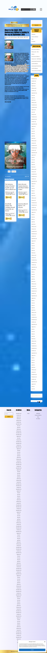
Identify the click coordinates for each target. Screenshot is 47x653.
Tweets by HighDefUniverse (36, 395)
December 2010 (34, 374)
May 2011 (33, 362)
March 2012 (33, 338)
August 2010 (34, 384)
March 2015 (33, 252)
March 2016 (33, 224)
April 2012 (33, 336)
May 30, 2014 (9, 213)
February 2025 (34, 88)
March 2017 (33, 195)
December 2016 (34, 202)
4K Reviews (33, 34)
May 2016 (33, 219)
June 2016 (33, 217)
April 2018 (33, 164)
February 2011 (34, 369)
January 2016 (34, 229)
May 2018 (33, 162)
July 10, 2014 (8, 37)
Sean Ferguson (14, 37)
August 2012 (34, 326)
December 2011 (34, 345)
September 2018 (34, 152)
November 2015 (34, 233)
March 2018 (33, 166)
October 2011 (34, 350)
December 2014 (34, 260)
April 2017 (33, 193)
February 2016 (34, 226)
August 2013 (34, 298)
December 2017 (34, 174)
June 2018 (33, 159)
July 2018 (33, 157)
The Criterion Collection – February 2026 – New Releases (36, 52)
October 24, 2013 (22, 192)
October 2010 (34, 379)
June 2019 (33, 131)
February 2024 (34, 102)
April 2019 (33, 135)
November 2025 (34, 78)
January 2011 (34, 372)
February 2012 (34, 341)
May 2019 (33, 133)
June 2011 (33, 360)
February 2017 (34, 198)
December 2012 (34, 317)
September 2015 (34, 238)
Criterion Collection (35, 36)
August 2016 (34, 212)
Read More (9, 197)
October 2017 (34, 178)
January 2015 (34, 257)
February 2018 (34, 169)
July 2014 (33, 271)
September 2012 (34, 324)
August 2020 (34, 109)
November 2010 (34, 376)
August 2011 (34, 355)
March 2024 (34, 100)
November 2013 (34, 291)
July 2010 (33, 386)
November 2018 (34, 147)
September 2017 (34, 181)
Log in (28, 413)
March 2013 (33, 310)
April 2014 (33, 279)
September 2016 (34, 209)
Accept (32, 649)
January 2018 (34, 171)
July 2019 (33, 128)
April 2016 (33, 221)
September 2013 (34, 295)
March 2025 (33, 85)
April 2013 (33, 307)
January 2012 (34, 343)
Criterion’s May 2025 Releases (36, 70)
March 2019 (33, 138)
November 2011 (34, 348)
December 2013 (34, 288)
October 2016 (34, 207)
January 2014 (34, 286)
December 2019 (34, 116)
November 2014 (34, 262)
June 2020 (33, 112)
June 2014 (33, 274)
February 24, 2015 (10, 192)
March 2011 (33, 367)
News (9, 171)
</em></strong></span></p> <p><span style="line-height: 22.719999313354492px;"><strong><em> (8, 109)
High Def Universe (14, 22)
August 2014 (34, 269)
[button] (44, 641)
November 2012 (34, 319)
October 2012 (34, 322)
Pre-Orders (14, 171)
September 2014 (34, 267)
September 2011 (34, 353)
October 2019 (34, 121)
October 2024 (34, 90)
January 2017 (34, 200)
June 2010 (33, 388)
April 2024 (33, 97)
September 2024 (34, 93)
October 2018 (34, 150)
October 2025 (34, 81)
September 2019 (34, 124)
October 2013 (34, 293)
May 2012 (33, 333)
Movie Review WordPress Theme (16, 651)
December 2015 (34, 231)
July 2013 (33, 300)
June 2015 (33, 245)
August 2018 (34, 155)
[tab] (17, 9)
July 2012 (33, 329)
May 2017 (33, 190)
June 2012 (33, 331)
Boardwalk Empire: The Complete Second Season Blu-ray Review (10, 207)
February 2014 (34, 283)
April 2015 (33, 250)
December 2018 (34, 145)
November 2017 (34, 176)
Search (36, 25)
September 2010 (34, 381)
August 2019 (34, 126)
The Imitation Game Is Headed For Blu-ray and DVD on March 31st (10, 186)
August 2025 (34, 83)
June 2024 (33, 95)
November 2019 (34, 119)
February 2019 (34, 140)
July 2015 (33, 243)
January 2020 (34, 114)
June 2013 (33, 302)
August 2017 (34, 183)
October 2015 (34, 236)
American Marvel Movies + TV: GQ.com (23, 205)
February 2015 (34, 255)
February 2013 (34, 312)
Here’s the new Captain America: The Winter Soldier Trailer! (23, 186)
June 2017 (33, 188)
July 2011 (33, 357)
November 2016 (34, 205)
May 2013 (33, 305)
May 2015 (33, 248)
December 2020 (34, 107)
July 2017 (33, 186)
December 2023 (34, 104)
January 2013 (34, 314)
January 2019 (34, 143)
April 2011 (33, 365)
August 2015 (34, 240)
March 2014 (33, 281)
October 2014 (34, 264)
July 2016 (33, 214)
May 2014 (33, 276)
